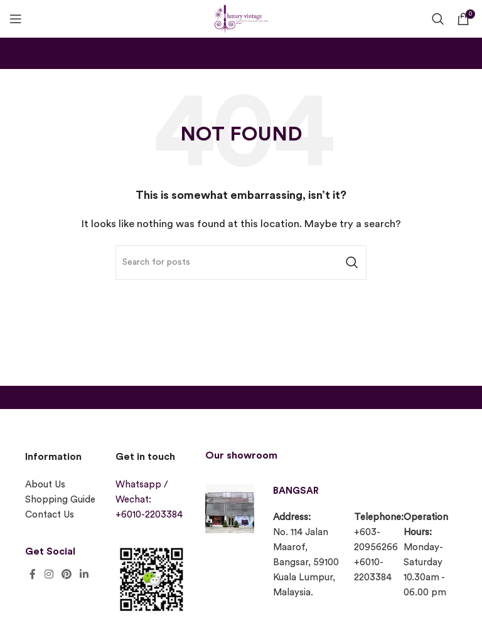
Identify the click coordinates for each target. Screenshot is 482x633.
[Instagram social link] (48, 574)
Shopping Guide (60, 499)
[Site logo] (241, 17)
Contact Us (49, 514)
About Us (45, 484)
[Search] (438, 18)
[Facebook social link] (32, 574)
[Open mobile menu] (15, 18)
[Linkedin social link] (84, 574)
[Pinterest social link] (66, 574)
